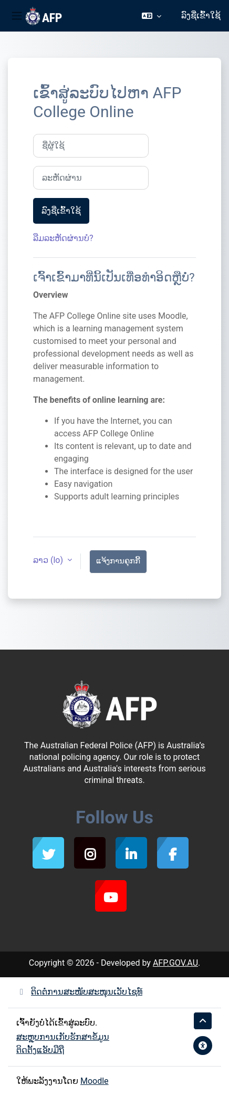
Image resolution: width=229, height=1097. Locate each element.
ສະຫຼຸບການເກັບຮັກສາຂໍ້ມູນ (62, 1037)
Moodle (94, 1081)
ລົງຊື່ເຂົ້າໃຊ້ (201, 15)
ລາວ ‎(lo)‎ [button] (49, 560)
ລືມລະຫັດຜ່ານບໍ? (63, 238)
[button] (152, 16)
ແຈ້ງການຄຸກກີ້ (118, 561)
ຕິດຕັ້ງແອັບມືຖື (40, 1050)
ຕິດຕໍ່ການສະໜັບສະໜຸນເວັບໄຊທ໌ (79, 992)
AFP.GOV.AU (175, 963)
